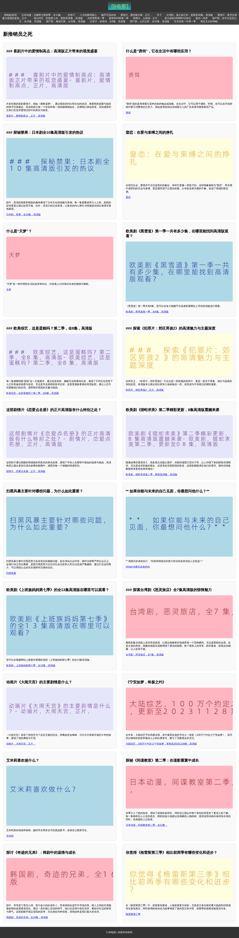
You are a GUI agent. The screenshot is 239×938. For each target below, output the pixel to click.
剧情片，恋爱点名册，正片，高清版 (25, 471)
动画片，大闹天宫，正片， (21, 743)
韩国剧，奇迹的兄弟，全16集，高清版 (27, 917)
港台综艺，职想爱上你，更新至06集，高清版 (58, 18)
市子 (159, 15)
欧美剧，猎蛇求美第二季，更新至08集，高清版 (151, 474)
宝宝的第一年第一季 (185, 21)
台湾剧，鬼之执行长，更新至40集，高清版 (189, 15)
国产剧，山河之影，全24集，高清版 (149, 21)
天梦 (8, 289)
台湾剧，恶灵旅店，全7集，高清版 (145, 654)
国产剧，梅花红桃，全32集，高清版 (65, 21)
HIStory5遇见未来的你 (138, 566)
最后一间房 (202, 18)
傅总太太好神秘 (209, 21)
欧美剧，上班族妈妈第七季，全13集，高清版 (30, 665)
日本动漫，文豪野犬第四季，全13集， (42, 15)
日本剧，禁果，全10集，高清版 (23, 214)
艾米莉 (10, 836)
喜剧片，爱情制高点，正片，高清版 (25, 116)
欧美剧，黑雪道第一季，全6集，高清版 (147, 311)
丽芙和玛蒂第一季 (118, 18)
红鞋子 (71, 15)
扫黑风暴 (11, 573)
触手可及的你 (108, 15)
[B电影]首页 (10, 15)
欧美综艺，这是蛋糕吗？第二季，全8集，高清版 (32, 393)
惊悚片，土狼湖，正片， (146, 18)
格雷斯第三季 (133, 914)
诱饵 (128, 112)
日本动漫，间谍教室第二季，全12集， (147, 825)
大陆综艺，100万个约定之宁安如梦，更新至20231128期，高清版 (161, 743)
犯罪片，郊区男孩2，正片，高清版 (145, 390)
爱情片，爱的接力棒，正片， (136, 15)
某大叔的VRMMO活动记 (177, 18)
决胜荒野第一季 (95, 18)
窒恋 (128, 197)
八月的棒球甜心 (88, 15)
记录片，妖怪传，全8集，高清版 (107, 21)
